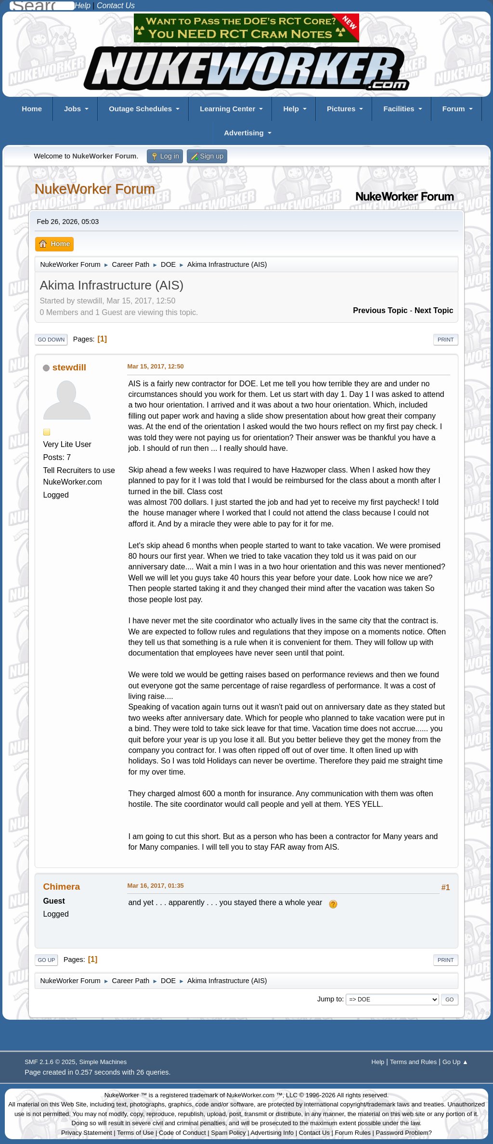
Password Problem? (404, 1132)
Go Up (46, 960)
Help (291, 109)
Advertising (244, 133)
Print (446, 339)
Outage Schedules (140, 109)
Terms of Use (135, 1132)
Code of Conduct (182, 1132)
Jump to (329, 999)
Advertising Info (272, 1132)
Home (32, 109)
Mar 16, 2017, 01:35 (155, 885)
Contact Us (314, 1132)
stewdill (69, 367)
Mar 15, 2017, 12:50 (155, 366)
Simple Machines (103, 1061)
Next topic (434, 310)
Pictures (341, 109)
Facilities (398, 109)
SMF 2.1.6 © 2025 (50, 1061)
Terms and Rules (413, 1061)
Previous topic (380, 310)
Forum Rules (353, 1132)
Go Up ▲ (455, 1061)
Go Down (51, 339)
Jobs (72, 109)
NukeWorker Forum (94, 189)
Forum (453, 109)
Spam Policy (228, 1132)
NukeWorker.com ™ (255, 1095)
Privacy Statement (86, 1132)
